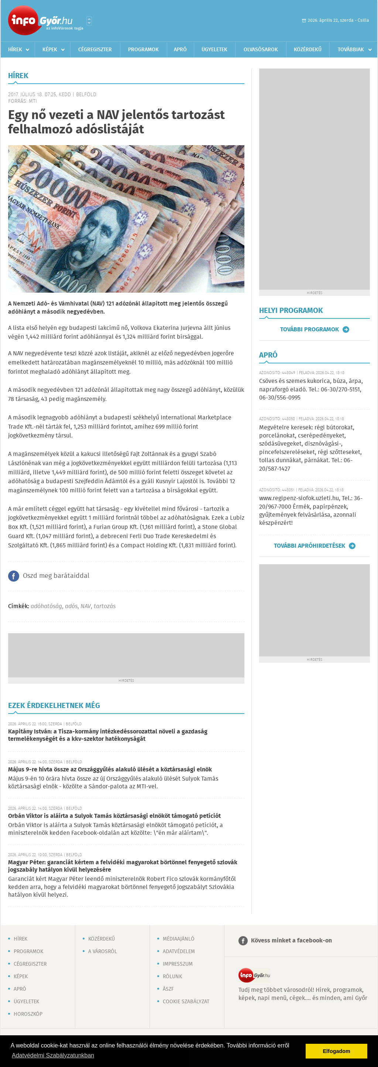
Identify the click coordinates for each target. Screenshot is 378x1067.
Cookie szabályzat (186, 1002)
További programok (309, 329)
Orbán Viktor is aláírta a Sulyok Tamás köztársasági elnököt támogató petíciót (114, 816)
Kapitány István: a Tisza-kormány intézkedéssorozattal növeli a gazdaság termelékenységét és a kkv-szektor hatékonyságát (107, 735)
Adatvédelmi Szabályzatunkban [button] (53, 1055)
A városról (102, 952)
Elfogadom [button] (336, 1051)
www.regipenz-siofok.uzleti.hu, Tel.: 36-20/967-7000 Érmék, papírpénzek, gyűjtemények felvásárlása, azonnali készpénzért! (310, 511)
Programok (143, 50)
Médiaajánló (179, 939)
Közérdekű (308, 50)
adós (71, 606)
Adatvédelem (179, 952)
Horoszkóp (28, 1014)
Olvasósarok (261, 50)
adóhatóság (46, 606)
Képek (49, 50)
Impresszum (178, 964)
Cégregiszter (95, 50)
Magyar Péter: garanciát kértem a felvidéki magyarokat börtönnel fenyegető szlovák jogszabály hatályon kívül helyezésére (122, 866)
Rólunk (172, 977)
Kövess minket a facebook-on (291, 940)
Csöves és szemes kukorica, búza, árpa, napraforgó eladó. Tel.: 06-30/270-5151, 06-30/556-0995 (311, 389)
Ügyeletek (214, 50)
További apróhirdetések (309, 546)
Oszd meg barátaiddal (56, 576)
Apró (180, 50)
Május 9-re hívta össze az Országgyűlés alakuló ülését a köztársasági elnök (110, 769)
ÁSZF (168, 989)
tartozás (105, 606)
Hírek (15, 50)
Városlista (89, 21)
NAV (85, 606)
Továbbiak (351, 50)
